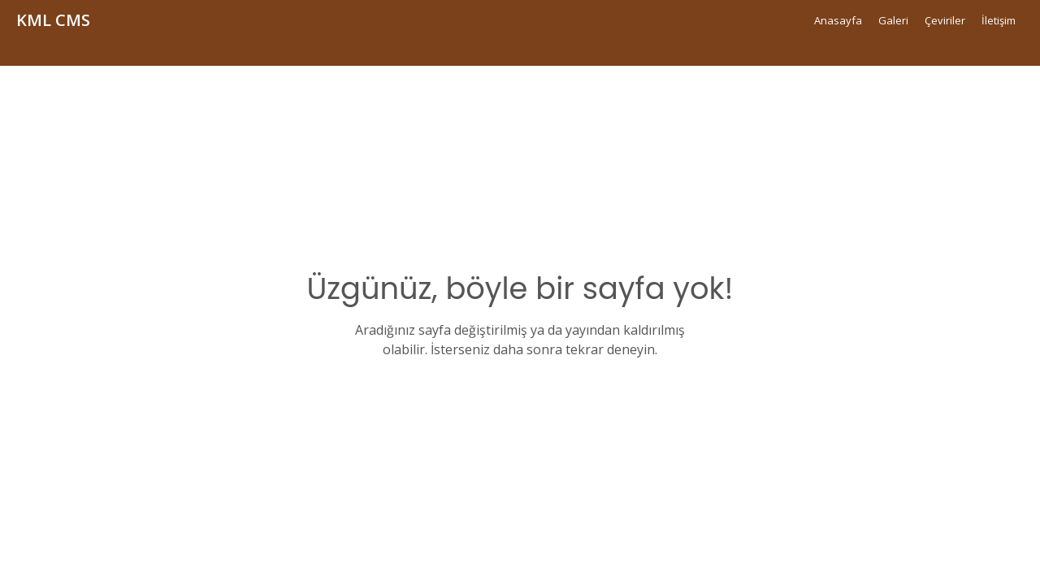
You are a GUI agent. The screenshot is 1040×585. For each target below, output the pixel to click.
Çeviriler (945, 20)
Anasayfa (838, 20)
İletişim (999, 20)
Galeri (893, 20)
